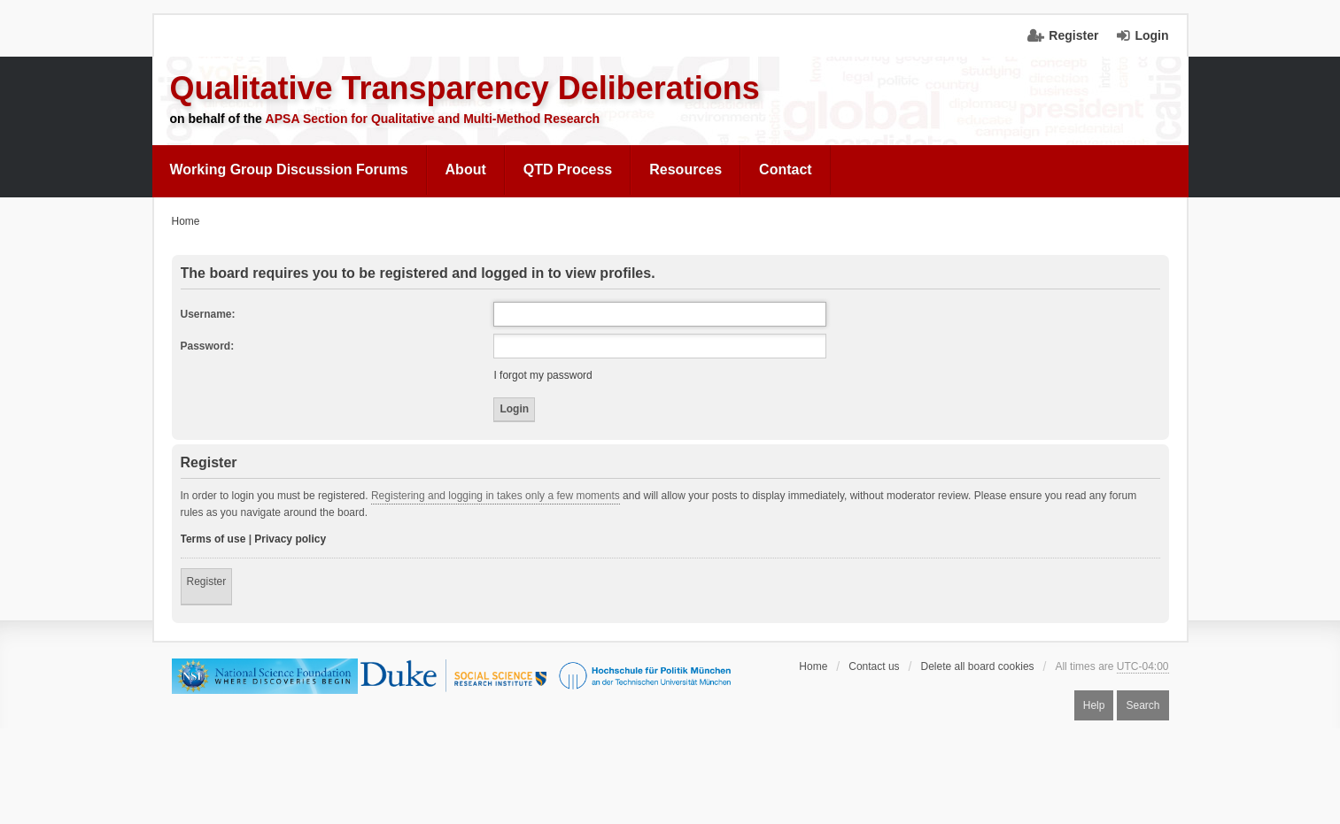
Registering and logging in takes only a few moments (495, 495)
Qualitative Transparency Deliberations (465, 88)
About (465, 169)
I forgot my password (542, 375)
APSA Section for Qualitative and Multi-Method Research (433, 119)
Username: (208, 314)
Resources (685, 169)
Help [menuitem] (1094, 705)
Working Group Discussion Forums (289, 169)
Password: (208, 346)
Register (207, 581)
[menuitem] (289, 170)
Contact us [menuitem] (873, 666)
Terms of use (213, 539)
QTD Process (567, 169)
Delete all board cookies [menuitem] (977, 666)
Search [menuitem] (1142, 705)
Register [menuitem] (1073, 35)
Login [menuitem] (1151, 35)
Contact (785, 169)
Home (813, 666)
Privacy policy (290, 539)
